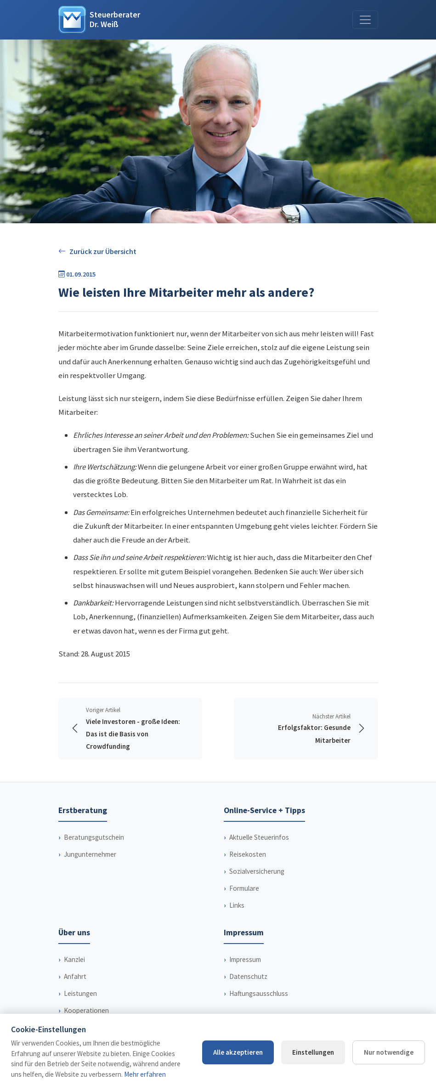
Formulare (244, 888)
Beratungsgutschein (94, 837)
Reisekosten (247, 854)
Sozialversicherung (256, 871)
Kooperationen (86, 1010)
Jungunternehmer (90, 854)
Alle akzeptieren (238, 1052)
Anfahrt (75, 976)
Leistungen (80, 993)
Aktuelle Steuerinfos (259, 837)
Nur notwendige (388, 1052)
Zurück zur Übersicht (97, 251)
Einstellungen (313, 1052)
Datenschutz (248, 976)
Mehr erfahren (145, 1074)
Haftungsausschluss (258, 993)
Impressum (245, 959)
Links (236, 905)
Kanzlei (74, 959)
